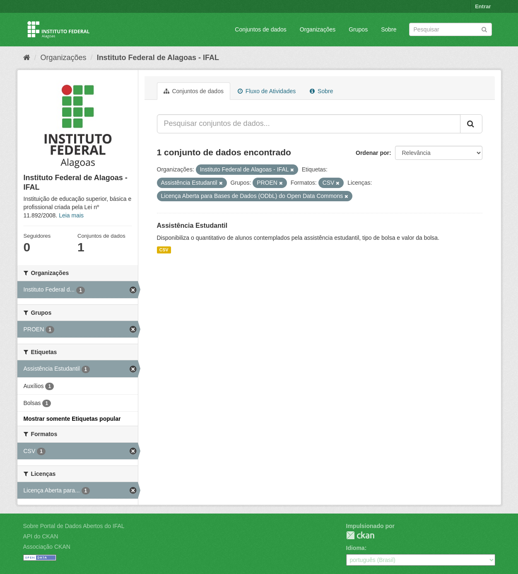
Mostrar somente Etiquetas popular (72, 418)
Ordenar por (372, 153)
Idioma (355, 548)
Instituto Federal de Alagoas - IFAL (158, 57)
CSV (164, 249)
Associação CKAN (46, 546)
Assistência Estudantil (192, 225)
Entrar (483, 6)
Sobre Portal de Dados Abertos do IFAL (74, 526)
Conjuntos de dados (261, 29)
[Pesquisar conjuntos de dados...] (308, 123)
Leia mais (71, 215)
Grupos (358, 29)
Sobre (388, 29)
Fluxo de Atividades (267, 91)
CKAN (360, 535)
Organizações (317, 29)
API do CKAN (40, 536)
